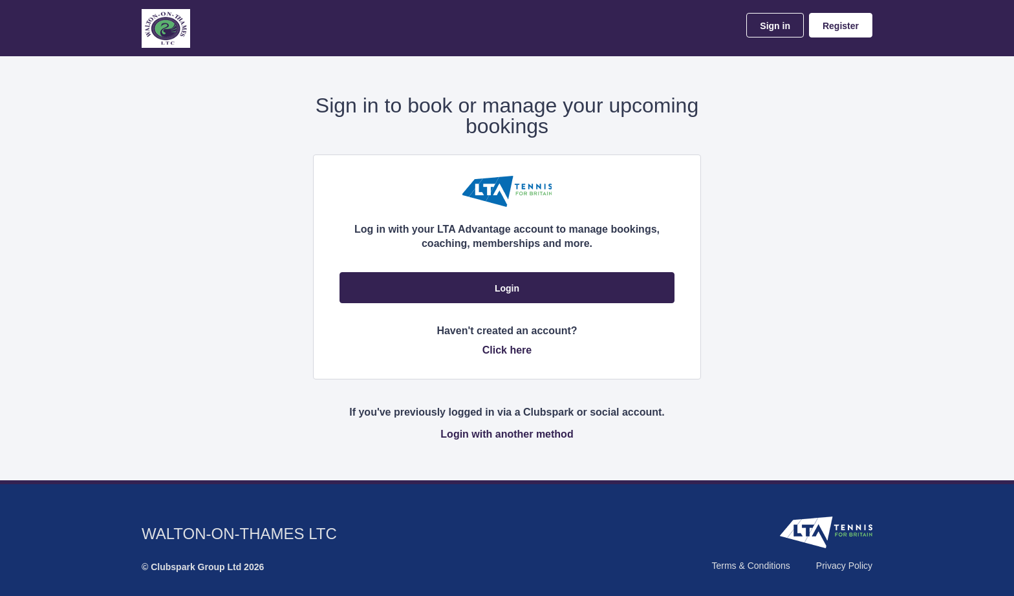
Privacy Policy (844, 565)
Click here (507, 350)
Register (841, 26)
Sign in (775, 26)
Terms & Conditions (750, 565)
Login (507, 288)
